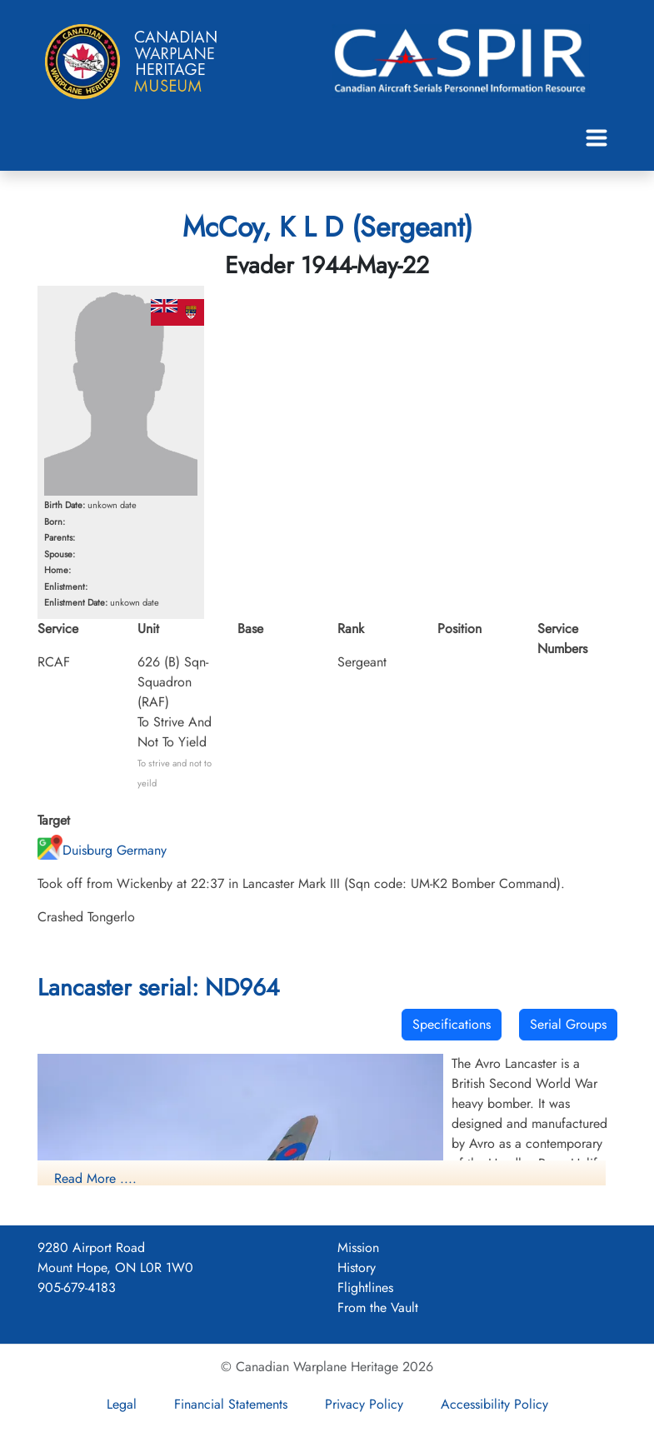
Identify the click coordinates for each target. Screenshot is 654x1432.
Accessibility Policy (494, 1404)
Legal (122, 1404)
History (356, 1267)
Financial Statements (230, 1404)
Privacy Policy (364, 1404)
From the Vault (377, 1307)
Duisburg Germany (102, 850)
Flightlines (365, 1287)
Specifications (451, 1024)
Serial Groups (568, 1024)
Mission (358, 1247)
